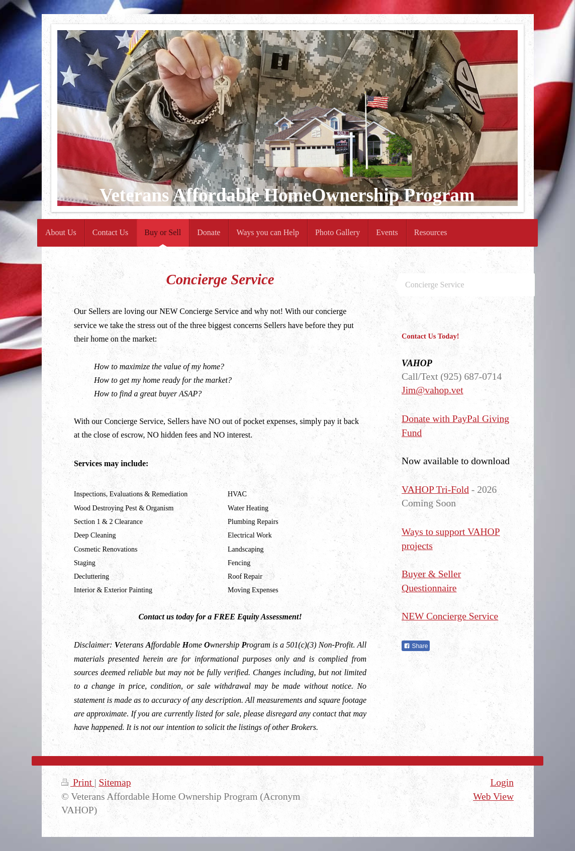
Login (502, 782)
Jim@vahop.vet (432, 390)
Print (77, 782)
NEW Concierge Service (450, 616)
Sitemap (115, 782)
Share (416, 646)
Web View (493, 796)
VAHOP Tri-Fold (435, 489)
